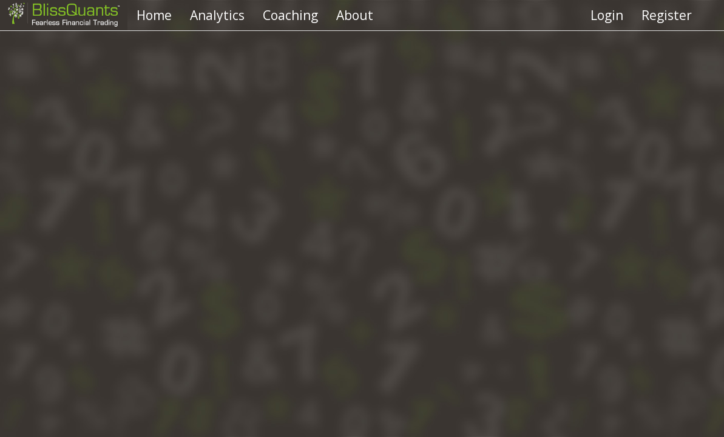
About (354, 15)
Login (606, 15)
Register (666, 15)
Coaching (290, 15)
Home (154, 15)
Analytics (217, 15)
